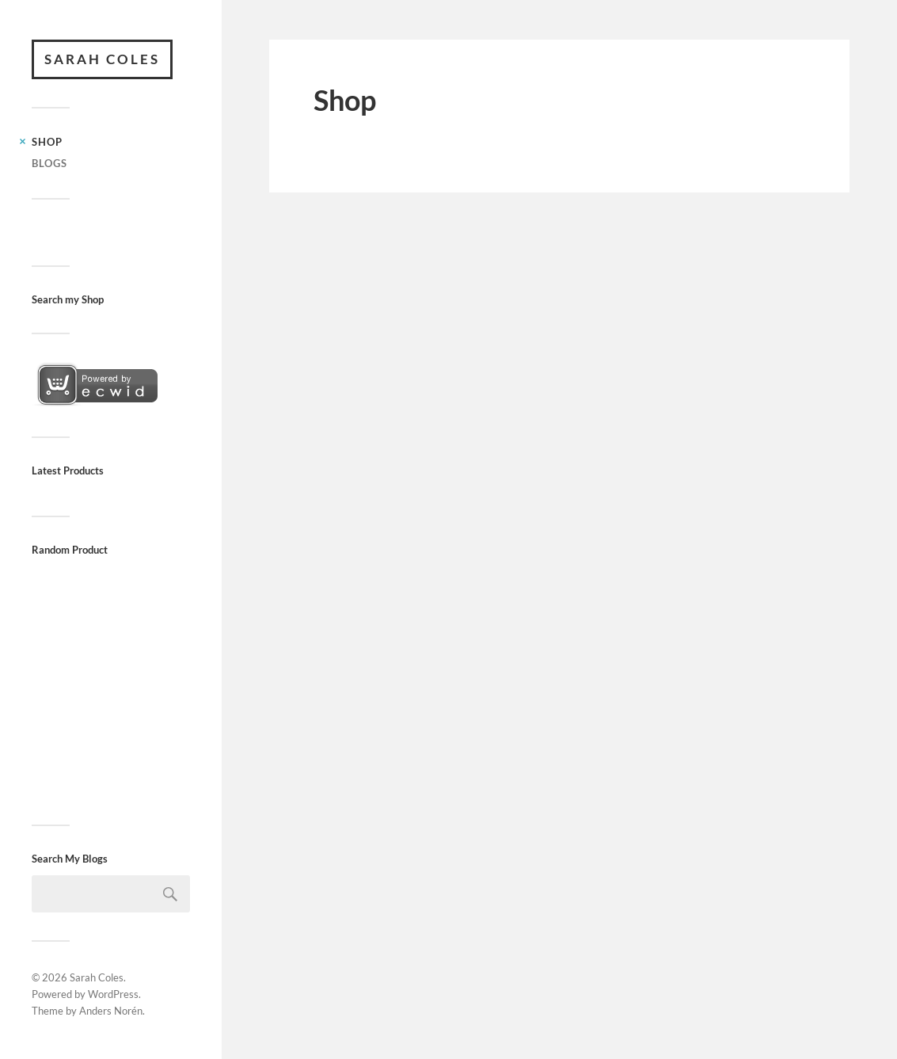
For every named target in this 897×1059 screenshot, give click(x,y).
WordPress (113, 994)
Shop (47, 141)
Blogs (49, 163)
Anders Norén (111, 1010)
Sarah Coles (102, 59)
